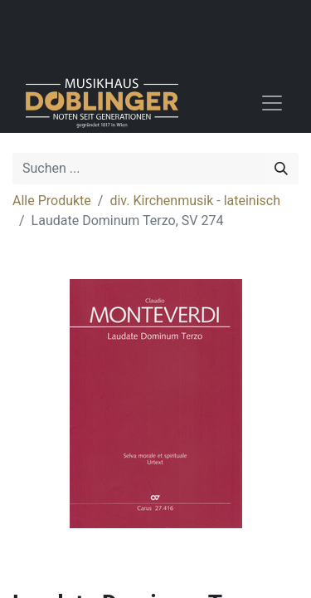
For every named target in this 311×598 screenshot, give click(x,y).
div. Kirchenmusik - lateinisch (194, 200)
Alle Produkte (51, 200)
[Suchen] (281, 168)
